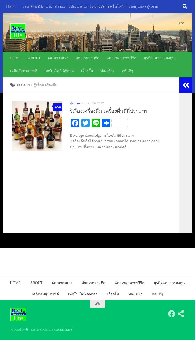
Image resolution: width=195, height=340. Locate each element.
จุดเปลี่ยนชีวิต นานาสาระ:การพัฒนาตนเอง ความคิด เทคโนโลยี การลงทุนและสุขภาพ (90, 6)
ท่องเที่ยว (107, 71)
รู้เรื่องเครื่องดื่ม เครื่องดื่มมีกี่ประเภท (108, 111)
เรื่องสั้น (87, 71)
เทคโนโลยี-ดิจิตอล (59, 71)
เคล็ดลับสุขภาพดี (23, 71)
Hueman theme (63, 329)
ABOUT (34, 58)
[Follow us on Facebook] (171, 313)
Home (10, 6)
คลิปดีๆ (127, 71)
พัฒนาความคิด (87, 58)
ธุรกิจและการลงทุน (159, 58)
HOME (15, 58)
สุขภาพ (75, 103)
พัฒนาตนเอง (58, 58)
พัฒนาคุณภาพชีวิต (121, 58)
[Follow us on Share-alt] (181, 313)
